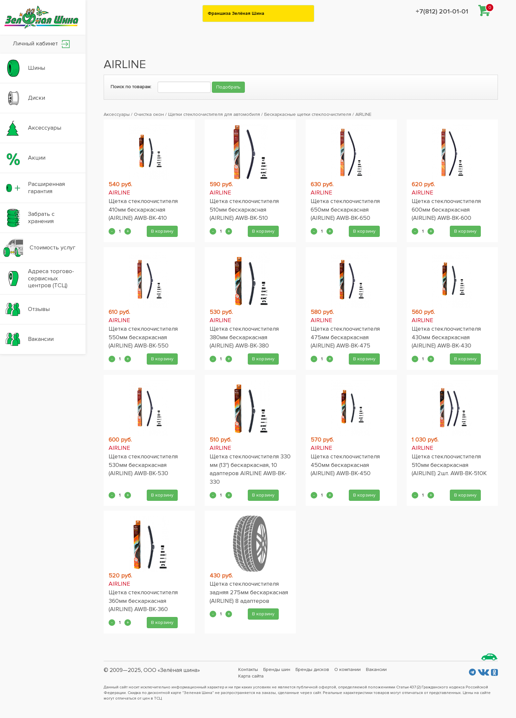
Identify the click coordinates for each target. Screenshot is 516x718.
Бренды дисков (312, 669)
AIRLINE (363, 114)
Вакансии (376, 669)
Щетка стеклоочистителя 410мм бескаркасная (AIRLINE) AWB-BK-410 (143, 209)
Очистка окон (149, 114)
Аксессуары (117, 114)
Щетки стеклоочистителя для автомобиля (214, 114)
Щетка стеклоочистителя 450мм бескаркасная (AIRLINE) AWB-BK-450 (345, 465)
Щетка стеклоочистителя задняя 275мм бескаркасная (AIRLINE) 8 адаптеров (249, 592)
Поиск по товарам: (131, 87)
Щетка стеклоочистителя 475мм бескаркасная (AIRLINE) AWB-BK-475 (345, 337)
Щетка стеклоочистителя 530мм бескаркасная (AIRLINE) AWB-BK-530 (143, 465)
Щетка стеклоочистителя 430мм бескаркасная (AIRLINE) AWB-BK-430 (446, 337)
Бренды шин (276, 669)
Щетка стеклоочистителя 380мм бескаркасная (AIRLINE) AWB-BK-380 (244, 337)
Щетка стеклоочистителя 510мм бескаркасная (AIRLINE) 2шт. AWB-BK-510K (449, 465)
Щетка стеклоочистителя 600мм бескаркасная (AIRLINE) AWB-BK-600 (446, 209)
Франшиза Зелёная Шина (236, 13)
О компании (347, 669)
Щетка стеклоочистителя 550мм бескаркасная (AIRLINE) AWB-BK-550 (143, 337)
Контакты (248, 669)
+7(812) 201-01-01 (442, 11)
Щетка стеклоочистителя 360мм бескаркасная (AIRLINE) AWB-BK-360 (143, 601)
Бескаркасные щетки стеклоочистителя (307, 114)
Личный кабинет (41, 44)
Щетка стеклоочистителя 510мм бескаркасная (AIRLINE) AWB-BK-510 (244, 209)
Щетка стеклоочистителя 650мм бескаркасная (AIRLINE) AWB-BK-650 (345, 209)
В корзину (162, 231)
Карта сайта (251, 676)
